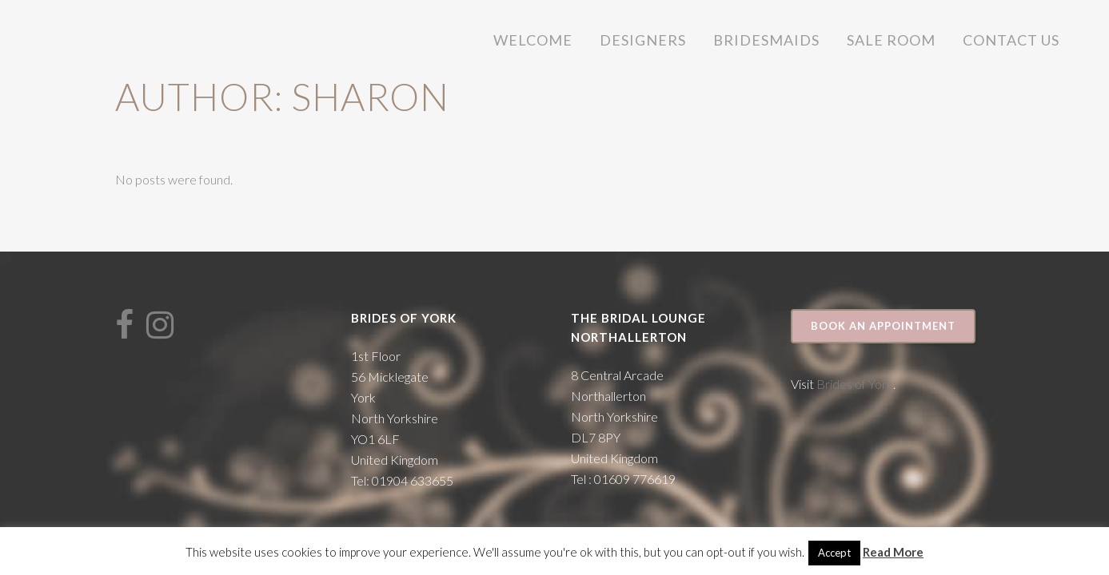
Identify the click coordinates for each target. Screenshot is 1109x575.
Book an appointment (883, 325)
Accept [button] (834, 552)
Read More (893, 552)
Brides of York (854, 383)
